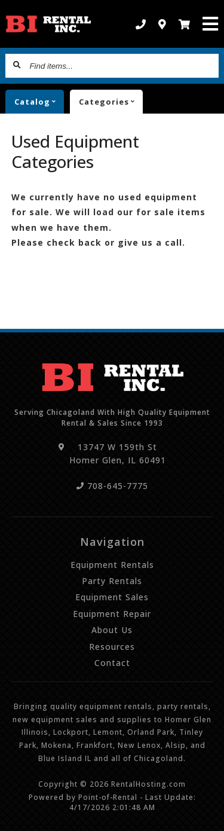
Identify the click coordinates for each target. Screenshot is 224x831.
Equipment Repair (112, 613)
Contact (112, 662)
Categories (111, 102)
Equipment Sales (112, 597)
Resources (112, 646)
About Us (112, 630)
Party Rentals (112, 580)
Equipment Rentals (112, 564)
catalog (39, 102)
